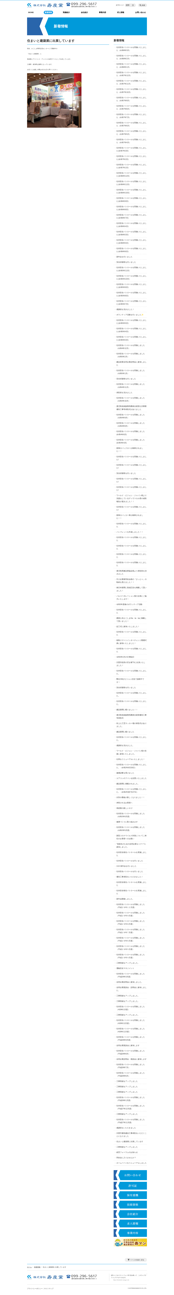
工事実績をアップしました (127, 1081)
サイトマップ (48, 1288)
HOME (31, 12)
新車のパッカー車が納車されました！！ (129, 516)
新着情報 (48, 12)
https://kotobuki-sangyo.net (121, 1280)
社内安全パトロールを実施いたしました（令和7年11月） (131, 82)
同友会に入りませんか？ (126, 1158)
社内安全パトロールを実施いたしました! (131, 458)
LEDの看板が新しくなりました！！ (130, 797)
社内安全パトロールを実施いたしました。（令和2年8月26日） (131, 766)
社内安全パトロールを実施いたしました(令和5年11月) (131, 269)
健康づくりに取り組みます (127, 822)
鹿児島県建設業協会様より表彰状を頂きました (131, 572)
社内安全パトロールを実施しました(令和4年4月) (130, 441)
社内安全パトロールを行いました (129, 861)
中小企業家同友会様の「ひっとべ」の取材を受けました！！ (131, 580)
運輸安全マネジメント (125, 968)
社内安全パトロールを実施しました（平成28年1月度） (130, 1098)
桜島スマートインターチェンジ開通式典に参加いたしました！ (131, 641)
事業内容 (102, 12)
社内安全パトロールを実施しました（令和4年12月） (130, 346)
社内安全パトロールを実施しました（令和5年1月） (130, 371)
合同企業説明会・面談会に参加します (131, 1059)
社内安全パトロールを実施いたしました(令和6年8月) (131, 208)
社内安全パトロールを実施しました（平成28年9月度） (130, 1038)
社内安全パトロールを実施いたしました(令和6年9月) (131, 199)
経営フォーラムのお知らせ (127, 1152)
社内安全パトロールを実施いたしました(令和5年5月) (131, 321)
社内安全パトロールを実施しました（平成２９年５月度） (130, 947)
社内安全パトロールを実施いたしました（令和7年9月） (131, 99)
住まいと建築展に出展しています (129, 1141)
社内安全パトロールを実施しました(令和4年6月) (130, 432)
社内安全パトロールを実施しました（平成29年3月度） (130, 975)
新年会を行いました (124, 257)
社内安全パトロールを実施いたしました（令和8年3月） (131, 48)
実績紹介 (66, 12)
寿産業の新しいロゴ (124, 808)
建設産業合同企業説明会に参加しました (131, 363)
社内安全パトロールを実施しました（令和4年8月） (130, 424)
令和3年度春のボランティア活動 (129, 604)
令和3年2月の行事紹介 (125, 657)
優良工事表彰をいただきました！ (129, 877)
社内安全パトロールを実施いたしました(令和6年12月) (131, 174)
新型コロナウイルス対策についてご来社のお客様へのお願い (131, 837)
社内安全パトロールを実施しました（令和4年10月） (130, 399)
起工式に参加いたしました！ (127, 626)
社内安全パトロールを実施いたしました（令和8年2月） (131, 57)
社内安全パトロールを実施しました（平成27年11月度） (130, 1121)
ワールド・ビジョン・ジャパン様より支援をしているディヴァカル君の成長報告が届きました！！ (131, 498)
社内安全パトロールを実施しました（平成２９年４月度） (130, 956)
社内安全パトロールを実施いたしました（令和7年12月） (131, 73)
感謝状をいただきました (126, 1128)
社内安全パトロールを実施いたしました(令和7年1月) (131, 166)
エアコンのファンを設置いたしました (131, 778)
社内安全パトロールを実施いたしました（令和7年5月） (131, 132)
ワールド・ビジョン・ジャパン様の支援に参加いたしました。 (131, 752)
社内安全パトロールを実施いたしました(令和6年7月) (131, 216)
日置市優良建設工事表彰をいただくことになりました (131, 1134)
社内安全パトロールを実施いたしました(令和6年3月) (131, 233)
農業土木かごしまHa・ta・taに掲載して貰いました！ (131, 619)
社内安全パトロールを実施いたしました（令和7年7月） (131, 115)
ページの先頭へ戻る (137, 1260)
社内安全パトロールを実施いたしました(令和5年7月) (131, 302)
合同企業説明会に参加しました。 (129, 982)
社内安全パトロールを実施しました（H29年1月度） (130, 1008)
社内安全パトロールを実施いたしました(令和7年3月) (131, 149)
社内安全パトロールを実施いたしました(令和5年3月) (131, 338)
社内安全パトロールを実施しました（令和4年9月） (130, 416)
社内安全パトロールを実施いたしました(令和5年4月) (131, 330)
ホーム (29, 1267)
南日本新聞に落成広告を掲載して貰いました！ (131, 589)
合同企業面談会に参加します (127, 1045)
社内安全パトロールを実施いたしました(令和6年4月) (131, 224)
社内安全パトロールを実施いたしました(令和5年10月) (131, 277)
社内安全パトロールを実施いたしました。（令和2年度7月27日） (131, 790)
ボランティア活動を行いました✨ (129, 315)
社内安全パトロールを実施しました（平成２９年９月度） (130, 914)
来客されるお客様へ (124, 803)
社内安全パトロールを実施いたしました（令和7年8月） (131, 107)
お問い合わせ (140, 12)
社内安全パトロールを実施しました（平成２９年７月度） (130, 931)
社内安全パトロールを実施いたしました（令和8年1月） (131, 65)
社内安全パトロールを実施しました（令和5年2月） (130, 355)
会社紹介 (84, 12)
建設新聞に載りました (125, 732)
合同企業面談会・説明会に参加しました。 (131, 988)
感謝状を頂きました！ (125, 309)
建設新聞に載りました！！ (127, 710)
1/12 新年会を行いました (126, 866)
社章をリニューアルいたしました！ (130, 759)
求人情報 (120, 12)
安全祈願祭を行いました (126, 262)
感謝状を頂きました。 (125, 745)
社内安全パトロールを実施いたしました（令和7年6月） (131, 124)
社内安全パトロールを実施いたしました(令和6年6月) (131, 250)
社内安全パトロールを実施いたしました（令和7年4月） (131, 141)
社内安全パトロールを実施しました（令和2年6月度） (130, 815)
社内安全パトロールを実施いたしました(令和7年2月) (131, 157)
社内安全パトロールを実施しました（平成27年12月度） (130, 1107)
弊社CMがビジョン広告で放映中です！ (130, 680)
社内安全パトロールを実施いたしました (131, 525)
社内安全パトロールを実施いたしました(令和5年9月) (131, 285)
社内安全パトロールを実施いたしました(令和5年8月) (131, 294)
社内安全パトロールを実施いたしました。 (131, 672)
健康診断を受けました (125, 773)
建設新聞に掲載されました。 (127, 784)
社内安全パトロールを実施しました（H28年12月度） (130, 1021)
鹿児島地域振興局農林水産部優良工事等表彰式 (131, 716)
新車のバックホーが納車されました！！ (129, 449)
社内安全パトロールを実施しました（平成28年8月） (130, 1052)
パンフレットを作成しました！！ (129, 532)
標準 (128, 5)
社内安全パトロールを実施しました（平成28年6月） (130, 1074)
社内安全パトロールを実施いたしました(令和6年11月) (131, 182)
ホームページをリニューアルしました (131, 1163)
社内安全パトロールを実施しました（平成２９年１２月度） (130, 905)
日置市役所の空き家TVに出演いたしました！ (130, 663)
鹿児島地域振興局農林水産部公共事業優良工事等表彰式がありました (131, 407)
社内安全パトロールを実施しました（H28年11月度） (130, 1030)
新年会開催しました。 (125, 899)
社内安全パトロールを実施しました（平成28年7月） (130, 1066)
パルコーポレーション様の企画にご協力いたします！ (131, 597)
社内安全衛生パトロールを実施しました (131, 853)
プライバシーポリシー (35, 1288)
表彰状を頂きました (124, 392)
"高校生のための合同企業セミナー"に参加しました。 (131, 845)
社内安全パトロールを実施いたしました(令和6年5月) (131, 241)
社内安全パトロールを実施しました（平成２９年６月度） (130, 939)
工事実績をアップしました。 (127, 963)
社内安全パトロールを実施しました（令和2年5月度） (130, 828)
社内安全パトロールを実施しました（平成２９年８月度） (130, 922)
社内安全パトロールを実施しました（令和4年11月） (130, 385)
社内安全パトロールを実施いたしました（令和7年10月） (131, 90)
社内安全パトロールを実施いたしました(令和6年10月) (131, 191)
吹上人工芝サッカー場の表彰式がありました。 (131, 724)
